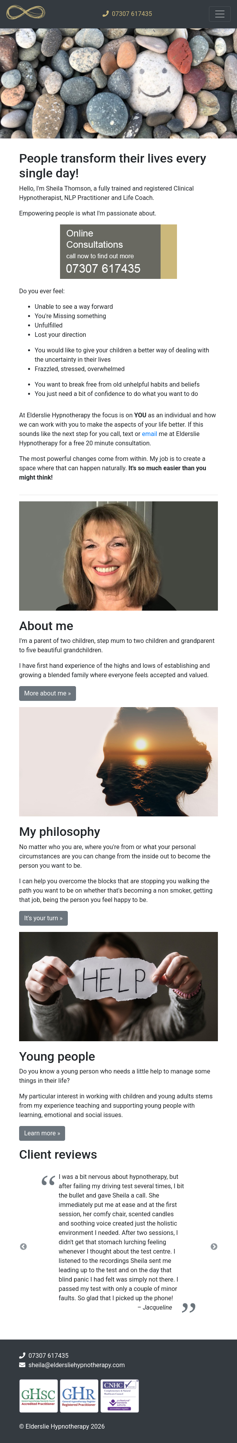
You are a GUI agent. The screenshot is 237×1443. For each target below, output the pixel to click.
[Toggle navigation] (220, 14)
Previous (23, 1247)
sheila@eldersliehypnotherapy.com (76, 1365)
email (149, 434)
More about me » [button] (47, 693)
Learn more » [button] (42, 1133)
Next (214, 1247)
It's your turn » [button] (43, 918)
